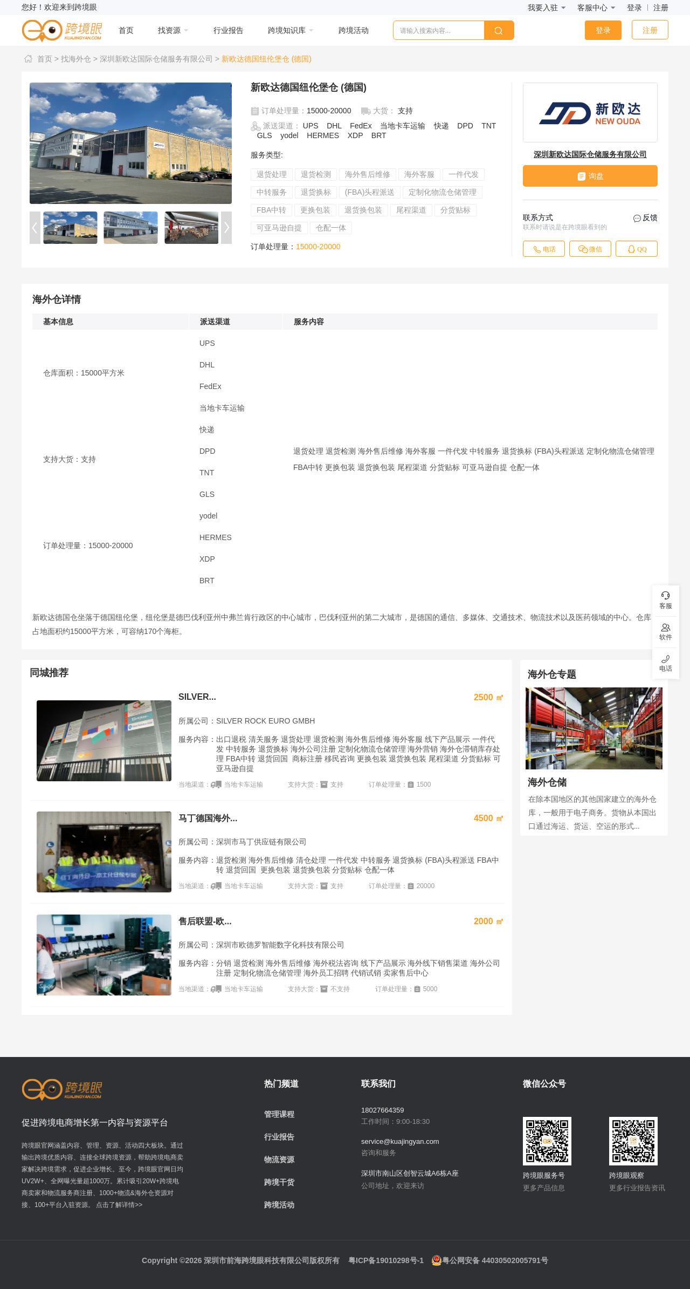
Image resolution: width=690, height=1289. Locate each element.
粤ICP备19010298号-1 (386, 1260)
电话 (544, 249)
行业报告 (279, 1137)
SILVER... (197, 696)
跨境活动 (279, 1205)
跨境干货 (279, 1182)
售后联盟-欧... (205, 921)
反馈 (645, 218)
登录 (634, 7)
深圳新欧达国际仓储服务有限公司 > (159, 58)
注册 (660, 7)
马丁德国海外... (207, 818)
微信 (590, 249)
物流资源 (279, 1159)
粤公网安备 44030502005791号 (489, 1260)
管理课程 (279, 1114)
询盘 (590, 176)
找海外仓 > (79, 58)
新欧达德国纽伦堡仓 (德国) (267, 58)
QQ (636, 249)
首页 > (41, 58)
